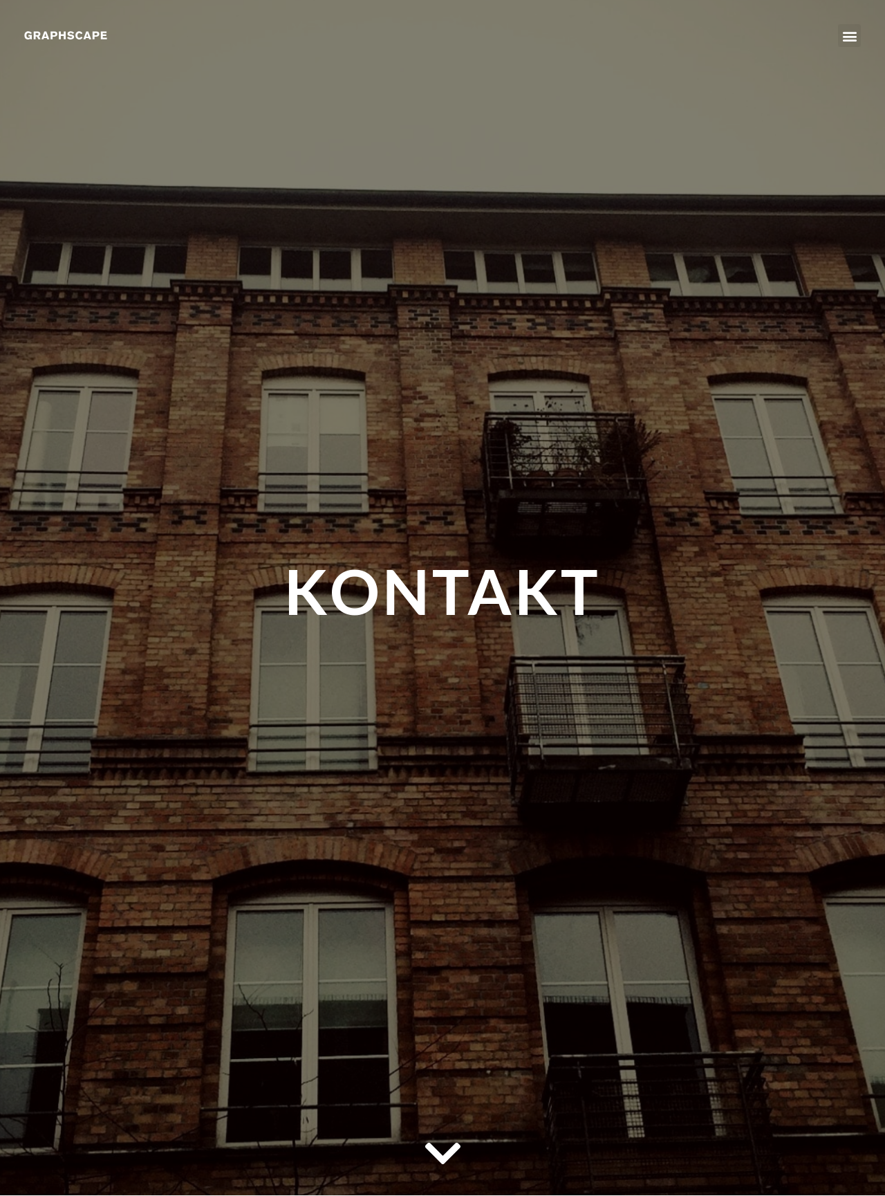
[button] (849, 35)
